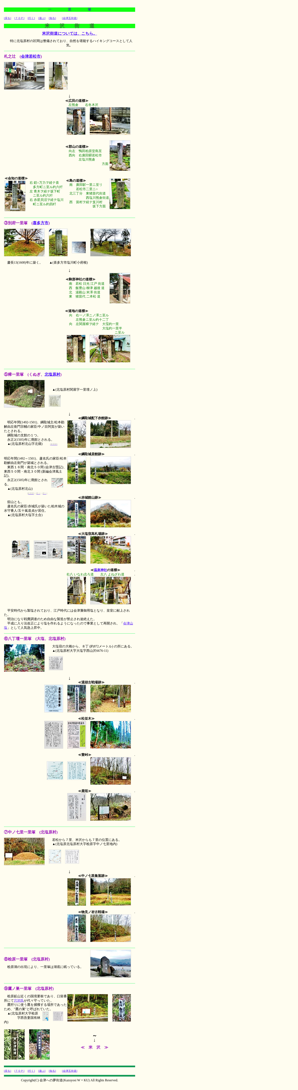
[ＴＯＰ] (19, 18)
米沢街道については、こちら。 (69, 33)
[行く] (31, 18)
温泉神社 (100, 570)
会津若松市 (31, 56)
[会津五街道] (69, 18)
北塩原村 (52, 374)
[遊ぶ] (42, 18)
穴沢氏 (19, 1000)
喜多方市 (40, 223)
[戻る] (7, 18)
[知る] (52, 18)
